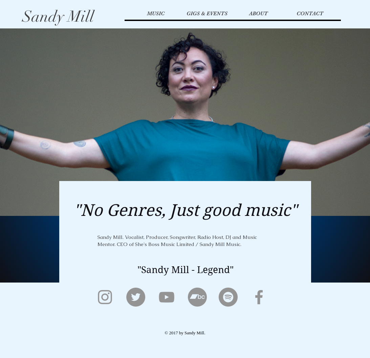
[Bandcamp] (197, 297)
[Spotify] (228, 297)
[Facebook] (258, 297)
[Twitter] (135, 297)
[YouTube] (166, 297)
